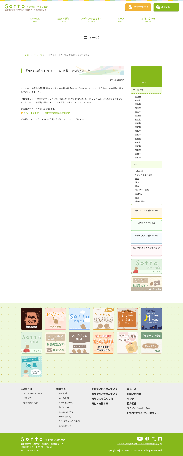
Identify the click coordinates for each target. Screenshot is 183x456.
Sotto (27, 55)
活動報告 (139, 193)
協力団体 (131, 403)
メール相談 (64, 397)
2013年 (138, 146)
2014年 (138, 142)
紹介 (137, 197)
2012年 (138, 150)
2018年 (138, 127)
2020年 (138, 119)
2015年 (138, 138)
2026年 (138, 96)
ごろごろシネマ (66, 411)
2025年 (138, 100)
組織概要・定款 (30, 402)
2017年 (138, 130)
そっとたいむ (65, 416)
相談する (61, 388)
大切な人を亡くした (146, 222)
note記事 (139, 170)
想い (137, 182)
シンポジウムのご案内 (69, 421)
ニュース (38, 55)
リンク (130, 398)
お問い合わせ (134, 393)
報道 (137, 178)
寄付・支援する (100, 403)
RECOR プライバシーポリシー (143, 413)
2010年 (138, 157)
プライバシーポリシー (139, 408)
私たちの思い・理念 (32, 393)
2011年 (138, 153)
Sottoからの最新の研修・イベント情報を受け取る (138, 443)
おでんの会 (64, 407)
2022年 (138, 111)
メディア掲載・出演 (143, 174)
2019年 (138, 123)
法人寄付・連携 (142, 190)
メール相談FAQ (66, 402)
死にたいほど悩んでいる (146, 210)
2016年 (138, 134)
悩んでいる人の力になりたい (146, 248)
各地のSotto (65, 425)
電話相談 (63, 393)
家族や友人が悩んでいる (146, 235)
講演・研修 (140, 201)
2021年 (138, 115)
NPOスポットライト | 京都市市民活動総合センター (48, 112)
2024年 (138, 104)
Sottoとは (26, 388)
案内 (137, 186)
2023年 (138, 107)
